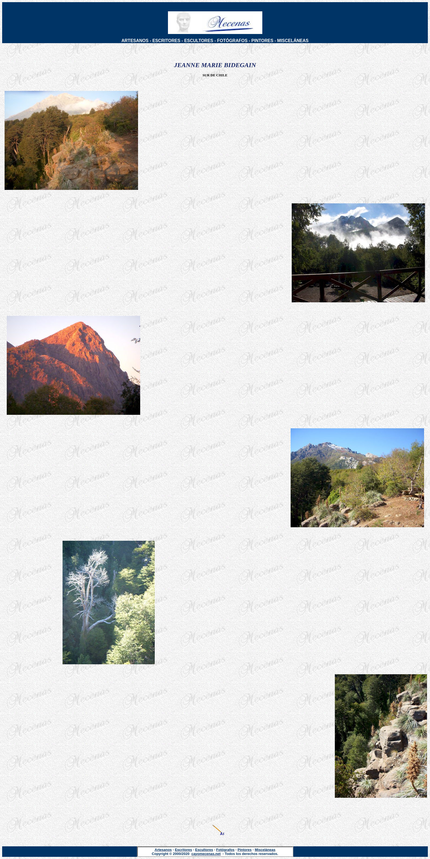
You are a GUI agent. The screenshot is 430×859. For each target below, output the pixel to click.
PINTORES (262, 40)
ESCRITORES (166, 40)
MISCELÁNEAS (292, 40)
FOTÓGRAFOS (232, 40)
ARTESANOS (135, 40)
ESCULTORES (198, 40)
